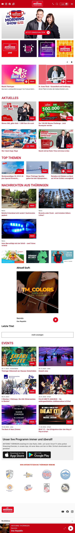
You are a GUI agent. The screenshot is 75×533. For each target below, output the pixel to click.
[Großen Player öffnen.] (64, 528)
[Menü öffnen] (71, 4)
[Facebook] (67, 511)
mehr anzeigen (37, 335)
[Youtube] (63, 511)
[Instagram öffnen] (6, 4)
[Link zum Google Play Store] (39, 455)
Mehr (32, 81)
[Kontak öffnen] (53, 4)
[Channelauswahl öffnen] (57, 4)
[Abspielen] (70, 528)
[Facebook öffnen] (10, 4)
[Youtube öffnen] (3, 4)
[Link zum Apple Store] (14, 455)
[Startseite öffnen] (37, 4)
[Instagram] (72, 511)
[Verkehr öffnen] (13, 4)
